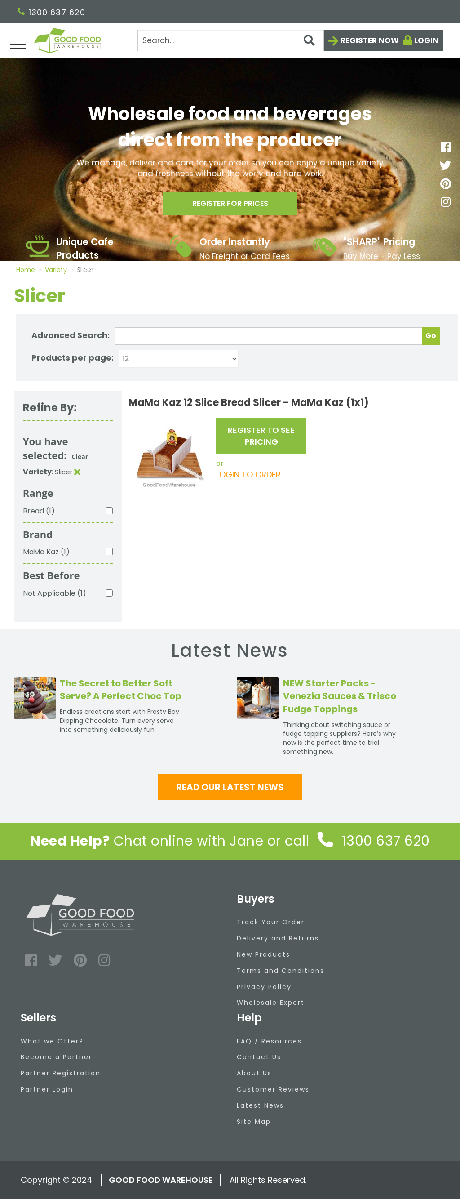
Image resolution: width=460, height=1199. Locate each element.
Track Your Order (271, 922)
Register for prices (230, 206)
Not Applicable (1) (54, 593)
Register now (370, 40)
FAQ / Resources (269, 1041)
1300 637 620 (51, 12)
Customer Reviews (273, 1089)
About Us (254, 1073)
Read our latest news (230, 787)
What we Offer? (52, 1041)
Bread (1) (39, 511)
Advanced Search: (70, 335)
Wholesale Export (271, 1002)
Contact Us (259, 1056)
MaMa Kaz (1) (46, 552)
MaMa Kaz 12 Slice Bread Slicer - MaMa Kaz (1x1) (248, 403)
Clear (80, 456)
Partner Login (47, 1089)
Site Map (254, 1121)
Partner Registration (61, 1073)
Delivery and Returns (278, 938)
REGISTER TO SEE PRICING (261, 435)
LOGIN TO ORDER (248, 474)
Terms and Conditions (280, 970)
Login (426, 40)
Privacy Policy (264, 986)
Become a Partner (56, 1056)
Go (430, 335)
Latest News (260, 1105)
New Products (263, 954)
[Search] (230, 40)
